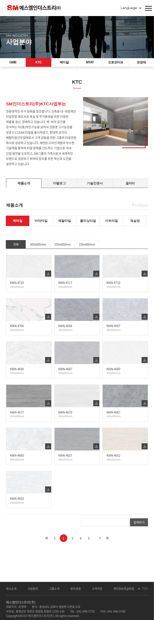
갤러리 (130, 185)
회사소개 (11, 590)
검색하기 (139, 528)
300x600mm (38, 248)
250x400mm (88, 248)
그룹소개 (56, 590)
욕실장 (135, 224)
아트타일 (111, 224)
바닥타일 (41, 224)
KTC (38, 63)
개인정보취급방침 (128, 590)
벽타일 (17, 224)
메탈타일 (64, 224)
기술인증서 (94, 185)
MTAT (90, 63)
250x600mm (63, 248)
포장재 (141, 63)
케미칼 (64, 63)
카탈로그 (59, 185)
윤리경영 (78, 590)
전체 (16, 248)
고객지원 (100, 590)
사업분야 (34, 590)
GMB (13, 63)
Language (129, 8)
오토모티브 (115, 63)
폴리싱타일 (87, 224)
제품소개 (23, 185)
